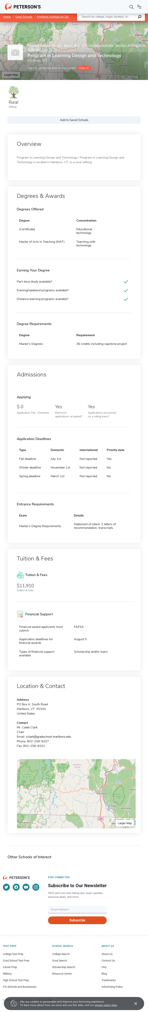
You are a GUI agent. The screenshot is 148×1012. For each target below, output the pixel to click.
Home (7, 17)
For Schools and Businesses (19, 986)
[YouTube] (26, 887)
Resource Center (62, 973)
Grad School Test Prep (16, 960)
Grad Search (59, 960)
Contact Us (108, 960)
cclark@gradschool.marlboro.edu (48, 737)
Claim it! (84, 68)
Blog (104, 973)
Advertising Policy (112, 986)
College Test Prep (13, 954)
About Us (107, 954)
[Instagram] (35, 887)
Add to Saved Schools (74, 120)
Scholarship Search (63, 967)
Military (7, 973)
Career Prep (10, 967)
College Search (61, 954)
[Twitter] (6, 887)
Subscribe (77, 920)
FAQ (104, 967)
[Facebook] (16, 887)
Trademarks (109, 980)
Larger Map (11, 74)
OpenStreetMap (121, 24)
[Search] (131, 7)
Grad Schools (23, 17)
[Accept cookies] (133, 1003)
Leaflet (101, 24)
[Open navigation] (139, 7)
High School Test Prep (16, 980)
